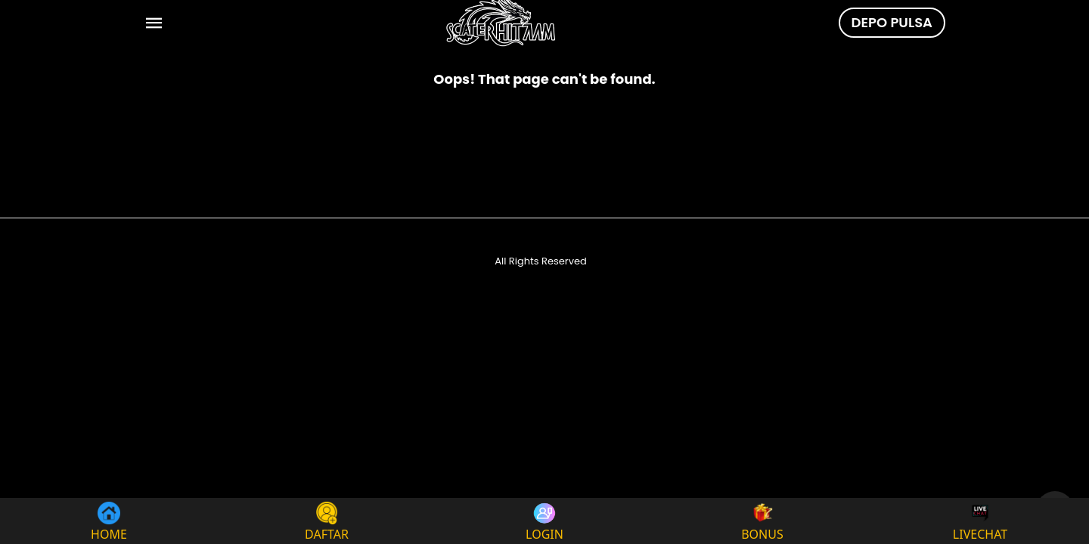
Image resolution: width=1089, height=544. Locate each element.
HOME (109, 521)
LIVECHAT (980, 521)
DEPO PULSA (892, 22)
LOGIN (544, 521)
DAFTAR (327, 521)
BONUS (762, 521)
